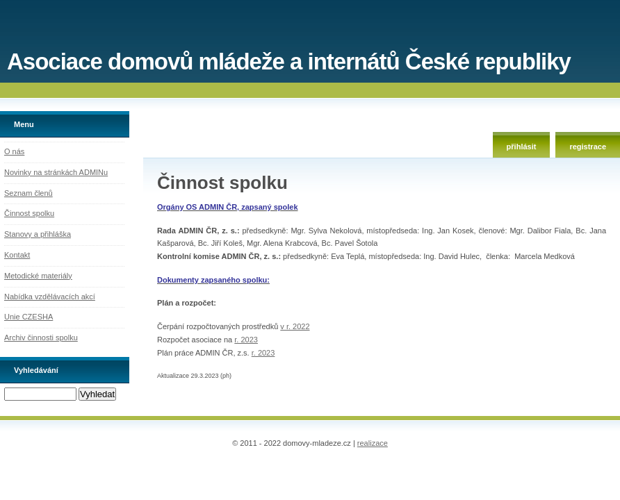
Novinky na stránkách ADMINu (56, 172)
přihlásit (522, 146)
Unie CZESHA (28, 316)
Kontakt (17, 255)
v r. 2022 (294, 326)
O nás (14, 151)
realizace (372, 443)
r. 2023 (246, 339)
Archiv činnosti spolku (41, 337)
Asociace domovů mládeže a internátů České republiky (289, 61)
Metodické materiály (38, 276)
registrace (587, 146)
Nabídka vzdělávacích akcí (49, 296)
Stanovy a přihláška (37, 234)
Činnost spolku (29, 213)
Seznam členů (28, 193)
